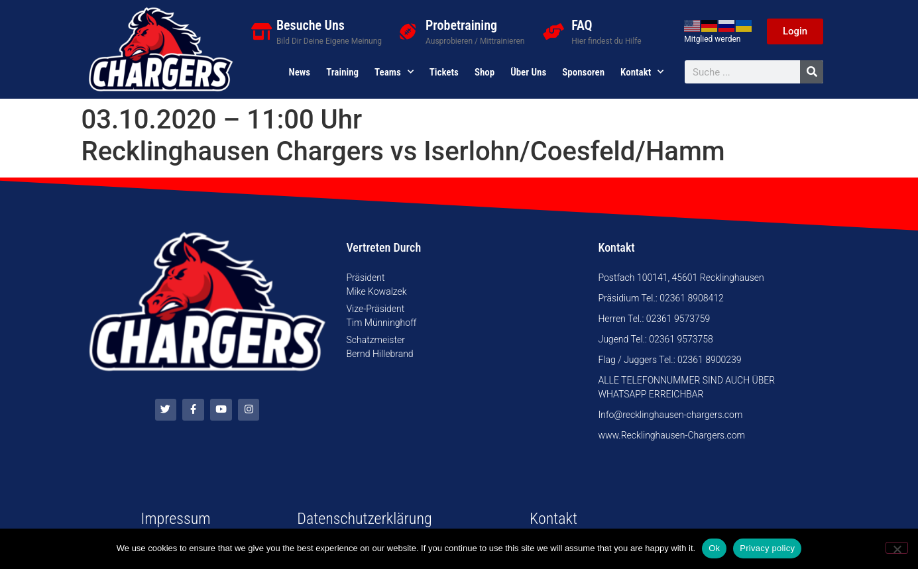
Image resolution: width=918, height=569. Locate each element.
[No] (897, 548)
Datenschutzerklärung (364, 518)
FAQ (581, 25)
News (299, 72)
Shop (484, 72)
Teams (394, 72)
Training (342, 72)
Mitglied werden (712, 39)
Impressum (175, 518)
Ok (714, 548)
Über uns (528, 72)
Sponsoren (583, 72)
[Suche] (811, 71)
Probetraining (461, 25)
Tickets (444, 72)
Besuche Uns (310, 25)
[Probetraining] (407, 31)
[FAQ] (553, 31)
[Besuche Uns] (261, 31)
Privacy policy (767, 548)
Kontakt (641, 72)
